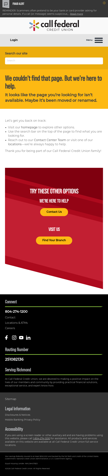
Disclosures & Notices (17, 415)
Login (14, 40)
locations (15, 144)
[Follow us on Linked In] (28, 339)
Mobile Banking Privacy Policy (22, 420)
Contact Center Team (50, 140)
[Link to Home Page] (54, 26)
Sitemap (10, 399)
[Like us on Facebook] (7, 339)
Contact (10, 317)
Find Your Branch (54, 240)
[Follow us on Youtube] (21, 339)
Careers (10, 328)
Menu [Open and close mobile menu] (94, 40)
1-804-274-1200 (41, 438)
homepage (29, 127)
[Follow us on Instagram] (14, 339)
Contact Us (54, 212)
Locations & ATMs (16, 323)
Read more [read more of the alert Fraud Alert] (76, 14)
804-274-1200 (16, 312)
